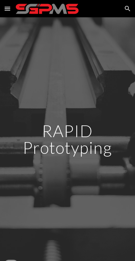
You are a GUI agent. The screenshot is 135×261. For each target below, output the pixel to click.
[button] (7, 8)
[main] (67, 139)
